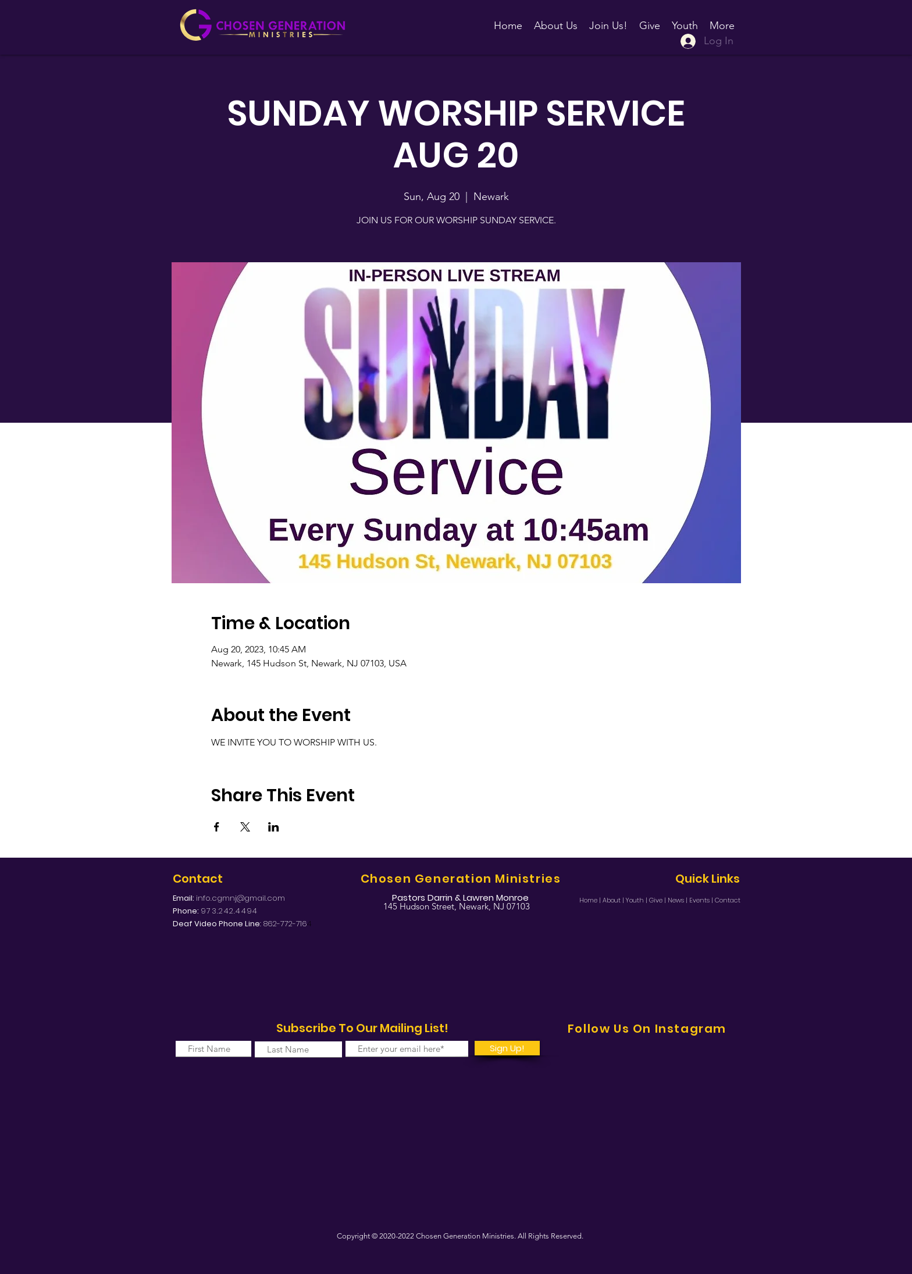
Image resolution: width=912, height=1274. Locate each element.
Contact (727, 900)
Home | (591, 900)
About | (614, 900)
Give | (658, 900)
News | (678, 900)
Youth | (637, 900)
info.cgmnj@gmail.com (240, 898)
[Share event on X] (245, 827)
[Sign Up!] (507, 1048)
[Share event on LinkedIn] (273, 827)
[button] (608, 20)
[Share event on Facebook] (216, 827)
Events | (702, 900)
